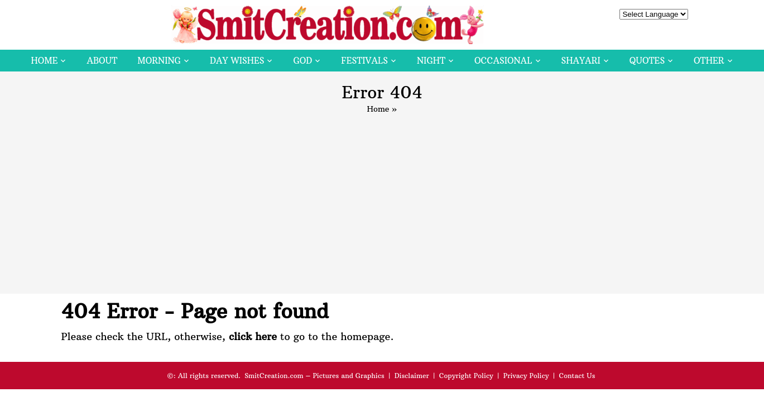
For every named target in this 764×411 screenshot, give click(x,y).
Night (431, 60)
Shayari (580, 60)
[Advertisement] (382, 199)
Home (44, 60)
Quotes (647, 60)
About (102, 60)
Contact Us (577, 375)
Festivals (364, 60)
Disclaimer (412, 375)
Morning (159, 60)
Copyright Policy (466, 375)
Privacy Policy (526, 375)
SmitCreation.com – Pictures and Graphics (314, 375)
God (302, 60)
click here (253, 336)
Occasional (503, 60)
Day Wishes (237, 60)
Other (709, 60)
